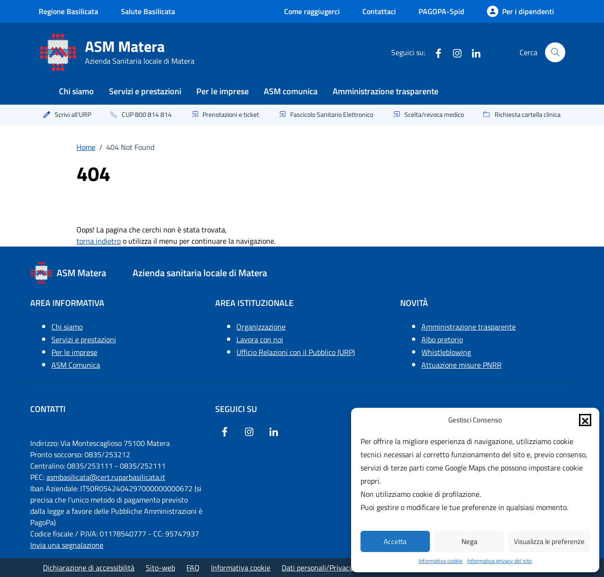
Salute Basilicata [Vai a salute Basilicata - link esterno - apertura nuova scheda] (148, 11)
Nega (469, 541)
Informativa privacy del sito (499, 561)
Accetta (395, 541)
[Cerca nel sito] (555, 52)
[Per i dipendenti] (520, 11)
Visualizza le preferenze (549, 541)
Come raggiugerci (312, 11)
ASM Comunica (75, 365)
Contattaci (379, 11)
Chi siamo (76, 91)
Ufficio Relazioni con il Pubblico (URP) (295, 352)
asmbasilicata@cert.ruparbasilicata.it (105, 477)
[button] (585, 420)
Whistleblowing (446, 352)
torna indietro (98, 241)
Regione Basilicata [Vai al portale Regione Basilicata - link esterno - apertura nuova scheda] (68, 11)
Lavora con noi (259, 339)
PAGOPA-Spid (441, 11)
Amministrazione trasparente (385, 91)
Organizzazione (260, 326)
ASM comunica (291, 91)
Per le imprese (222, 91)
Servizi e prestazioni (145, 91)
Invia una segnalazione (66, 545)
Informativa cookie (440, 561)
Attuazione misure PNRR (461, 365)
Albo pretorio (442, 339)
